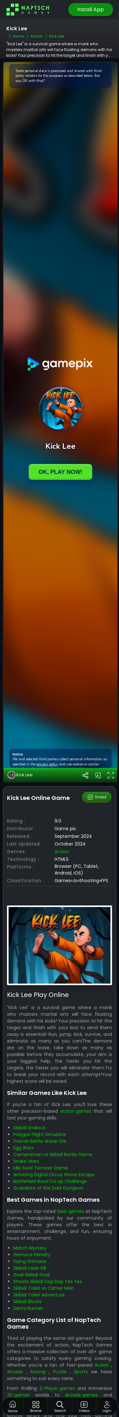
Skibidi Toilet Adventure (39, 1295)
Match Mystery (29, 1248)
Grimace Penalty (31, 1254)
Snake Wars (26, 1161)
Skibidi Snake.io (29, 1128)
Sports (81, 1372)
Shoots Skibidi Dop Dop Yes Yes (47, 1281)
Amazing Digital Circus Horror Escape (54, 1174)
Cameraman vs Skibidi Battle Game (52, 1154)
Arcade (15, 1372)
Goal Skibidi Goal (31, 1275)
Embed (96, 797)
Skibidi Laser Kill (29, 1268)
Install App (90, 9)
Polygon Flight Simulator (39, 1134)
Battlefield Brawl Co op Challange (50, 1181)
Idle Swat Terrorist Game (40, 1168)
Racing (37, 1372)
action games (75, 1111)
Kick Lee (20, 775)
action (62, 851)
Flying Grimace (29, 1261)
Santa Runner (28, 1308)
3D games (18, 1395)
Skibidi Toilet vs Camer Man (43, 1288)
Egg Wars (23, 1148)
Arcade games (81, 1395)
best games (70, 1211)
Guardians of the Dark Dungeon (48, 1188)
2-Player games (57, 1388)
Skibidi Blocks (27, 1301)
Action (102, 1365)
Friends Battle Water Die (39, 1141)
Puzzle (60, 1372)
